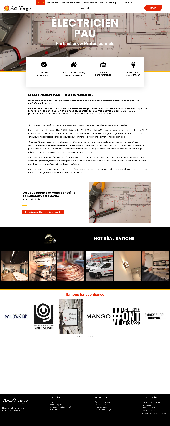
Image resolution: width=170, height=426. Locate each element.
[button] (3, 266)
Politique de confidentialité (60, 407)
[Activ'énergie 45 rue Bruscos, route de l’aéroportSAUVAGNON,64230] (85, 367)
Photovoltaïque (90, 2)
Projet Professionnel (103, 74)
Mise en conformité (44, 73)
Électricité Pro (53, 2)
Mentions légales (56, 405)
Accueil (41, 2)
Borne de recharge (108, 2)
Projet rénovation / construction (73, 73)
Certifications (125, 2)
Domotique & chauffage (133, 74)
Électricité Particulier (71, 2)
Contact (85, 8)
